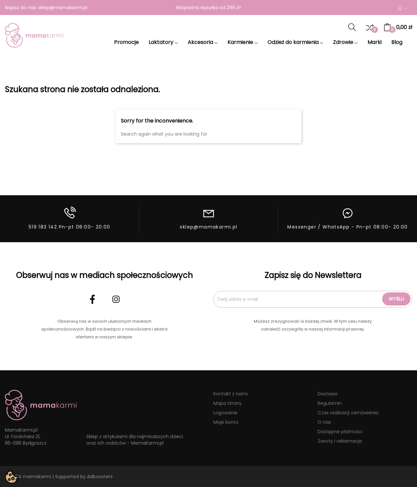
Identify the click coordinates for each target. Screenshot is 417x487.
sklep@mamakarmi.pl (62, 7)
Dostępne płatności (340, 431)
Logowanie (225, 412)
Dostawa (328, 394)
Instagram (116, 299)
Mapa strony (227, 403)
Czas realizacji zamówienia (348, 412)
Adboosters (100, 476)
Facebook (92, 299)
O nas (324, 422)
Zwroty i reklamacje (340, 441)
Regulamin (330, 403)
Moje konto (225, 422)
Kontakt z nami (230, 394)
